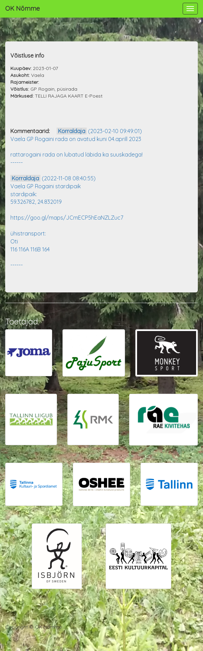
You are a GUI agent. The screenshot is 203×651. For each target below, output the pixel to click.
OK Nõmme (22, 8)
